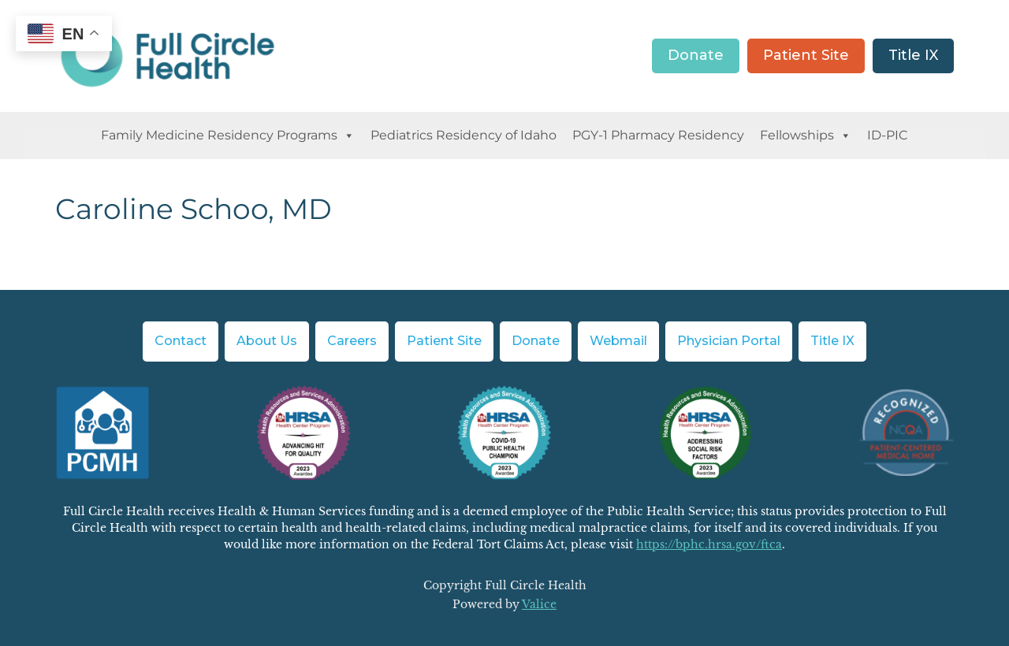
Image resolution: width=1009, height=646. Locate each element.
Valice (539, 604)
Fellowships (805, 135)
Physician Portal (728, 340)
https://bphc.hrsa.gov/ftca (709, 544)
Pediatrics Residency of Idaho (463, 135)
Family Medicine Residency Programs (228, 135)
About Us (266, 340)
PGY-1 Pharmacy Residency (658, 135)
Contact (181, 340)
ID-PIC (887, 135)
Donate (696, 55)
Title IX (913, 55)
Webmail (618, 340)
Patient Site (806, 55)
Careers (352, 340)
